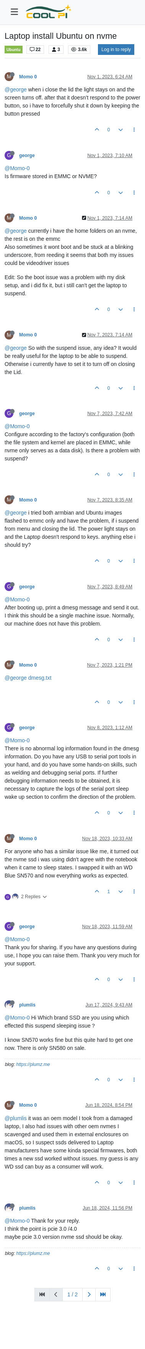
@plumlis (16, 1118)
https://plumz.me (33, 1064)
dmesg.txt (40, 678)
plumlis (27, 1005)
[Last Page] (103, 1294)
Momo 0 (28, 76)
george (27, 155)
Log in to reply (116, 49)
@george (16, 89)
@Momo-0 (17, 168)
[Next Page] (89, 1294)
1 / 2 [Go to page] (72, 1294)
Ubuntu (14, 49)
